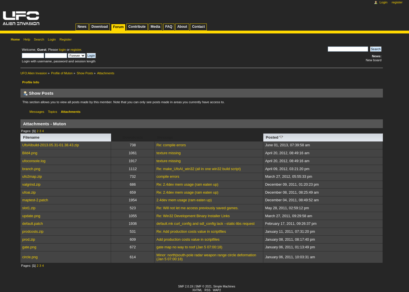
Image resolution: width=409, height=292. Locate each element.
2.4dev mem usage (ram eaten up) (184, 200)
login (62, 49)
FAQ (168, 27)
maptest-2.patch (35, 200)
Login (383, 2)
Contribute (137, 27)
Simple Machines (224, 286)
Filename (31, 137)
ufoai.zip (29, 192)
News (82, 27)
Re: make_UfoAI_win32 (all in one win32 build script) (198, 169)
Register (397, 2)
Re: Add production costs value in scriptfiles (191, 232)
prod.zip (28, 240)
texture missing (168, 153)
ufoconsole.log (33, 161)
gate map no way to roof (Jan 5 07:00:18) (189, 247)
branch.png (31, 169)
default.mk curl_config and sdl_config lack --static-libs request (205, 224)
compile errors (167, 177)
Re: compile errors (171, 145)
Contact (198, 27)
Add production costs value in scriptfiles (188, 240)
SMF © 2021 (203, 286)
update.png (31, 216)
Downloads (133, 137)
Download (99, 27)
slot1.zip (29, 208)
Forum (118, 27)
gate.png (29, 247)
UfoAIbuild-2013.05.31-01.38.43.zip (50, 145)
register (75, 49)
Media (155, 27)
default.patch (32, 224)
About (182, 27)
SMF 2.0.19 (185, 286)
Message (165, 137)
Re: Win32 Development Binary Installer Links (193, 216)
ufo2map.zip (32, 177)
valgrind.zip (31, 185)
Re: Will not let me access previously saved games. (197, 208)
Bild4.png (29, 153)
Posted (274, 137)
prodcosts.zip (32, 232)
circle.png (29, 257)
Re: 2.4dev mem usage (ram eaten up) (187, 185)
